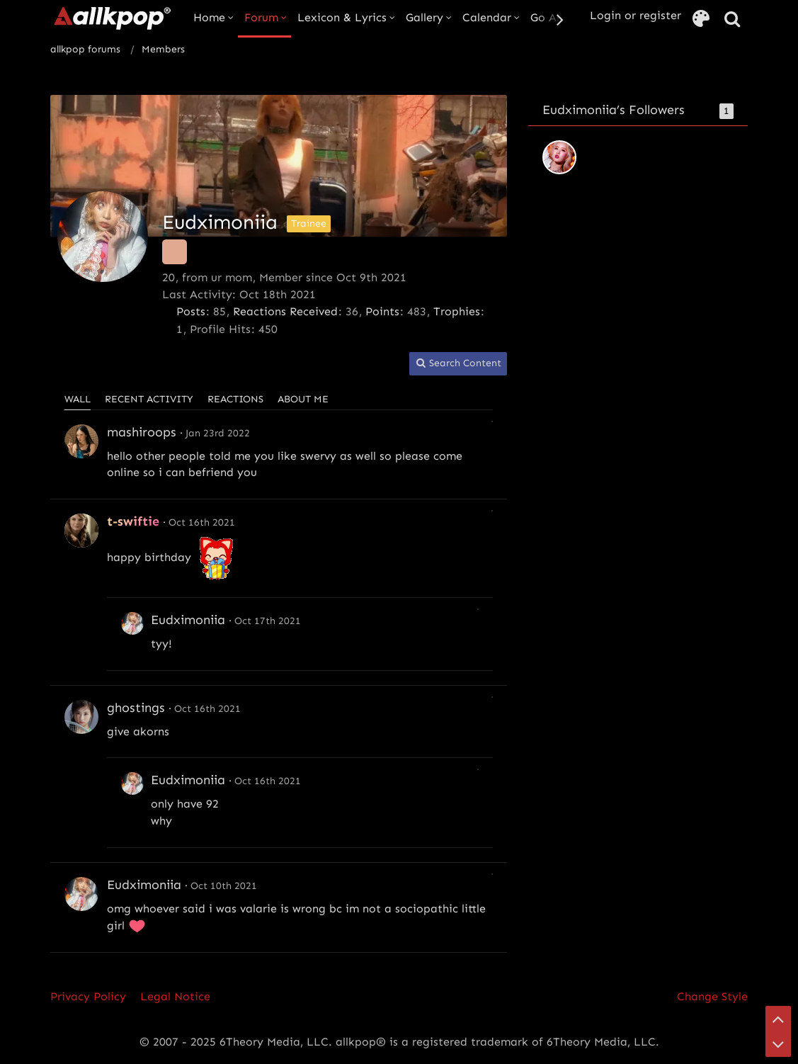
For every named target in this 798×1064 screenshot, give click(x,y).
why (161, 820)
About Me (303, 399)
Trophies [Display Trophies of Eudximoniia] (456, 311)
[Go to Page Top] (778, 1018)
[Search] (732, 19)
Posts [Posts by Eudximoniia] (190, 311)
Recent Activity (149, 399)
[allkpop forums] (111, 17)
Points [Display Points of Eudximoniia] (382, 311)
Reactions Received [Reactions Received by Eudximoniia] (285, 311)
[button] (458, 363)
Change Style (712, 996)
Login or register (635, 15)
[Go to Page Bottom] (778, 1044)
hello (119, 456)
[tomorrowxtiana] (559, 157)
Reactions (235, 399)
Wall (77, 399)
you (264, 456)
